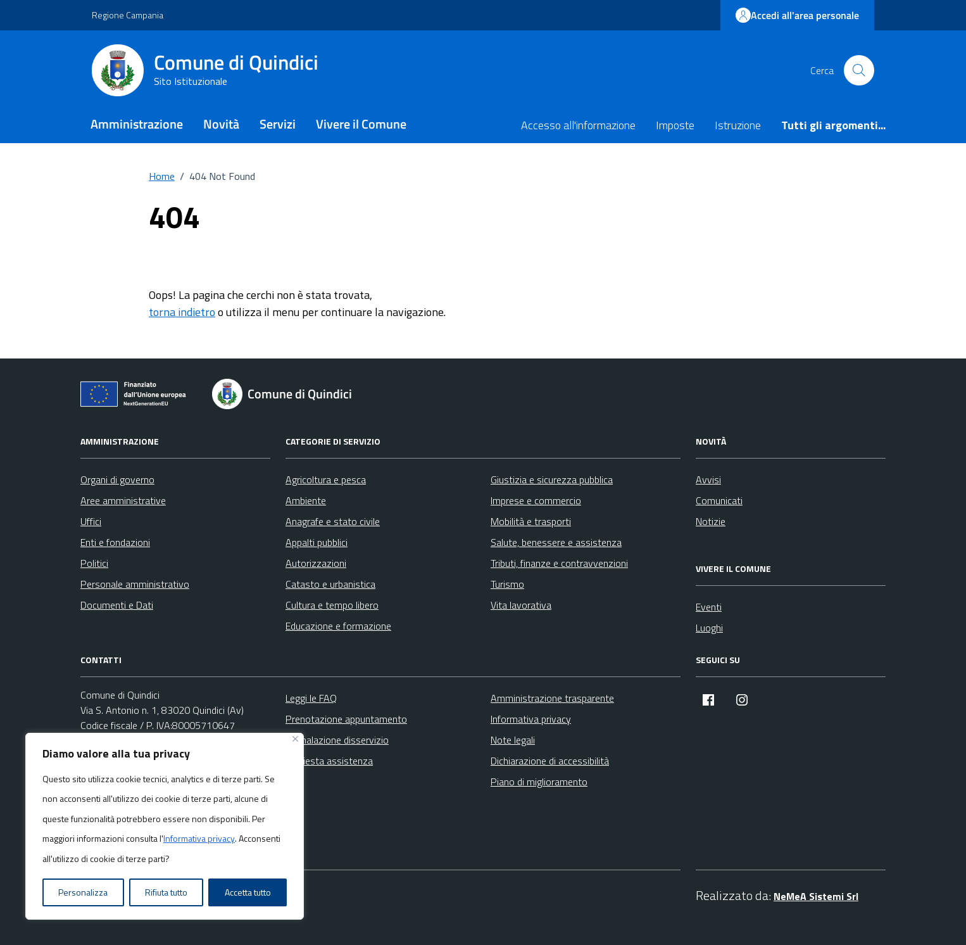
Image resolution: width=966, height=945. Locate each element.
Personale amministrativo (134, 584)
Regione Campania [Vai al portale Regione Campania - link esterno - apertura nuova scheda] (127, 15)
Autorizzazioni (315, 563)
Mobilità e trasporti (531, 521)
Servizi (278, 124)
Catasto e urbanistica (330, 584)
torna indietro (182, 311)
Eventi (709, 606)
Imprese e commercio (536, 500)
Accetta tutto (248, 892)
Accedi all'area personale (797, 15)
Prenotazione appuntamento (346, 718)
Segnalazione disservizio (337, 739)
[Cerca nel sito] (859, 70)
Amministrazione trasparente (552, 698)
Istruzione (738, 125)
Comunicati (719, 500)
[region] (164, 826)
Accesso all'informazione (578, 125)
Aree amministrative (123, 500)
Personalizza (83, 892)
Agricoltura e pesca (325, 479)
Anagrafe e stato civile (332, 521)
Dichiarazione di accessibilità (550, 760)
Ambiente (305, 500)
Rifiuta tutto (166, 892)
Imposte (675, 125)
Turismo (507, 584)
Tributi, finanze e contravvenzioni (559, 563)
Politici (94, 563)
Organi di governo (117, 479)
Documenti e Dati (116, 604)
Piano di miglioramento (539, 781)
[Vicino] (295, 739)
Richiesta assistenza (329, 760)
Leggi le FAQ (311, 698)
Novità (221, 124)
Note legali (513, 739)
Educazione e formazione (338, 625)
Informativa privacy (199, 838)
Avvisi (708, 479)
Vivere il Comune (361, 124)
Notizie (710, 521)
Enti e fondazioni (115, 542)
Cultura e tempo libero (332, 604)
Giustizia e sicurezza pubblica (552, 479)
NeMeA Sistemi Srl (816, 896)
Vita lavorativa (521, 604)
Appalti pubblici (316, 542)
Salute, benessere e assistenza (556, 542)
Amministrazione (137, 124)
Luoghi (709, 627)
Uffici (90, 521)
